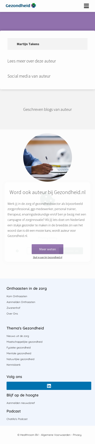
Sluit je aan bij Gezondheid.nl (47, 257)
